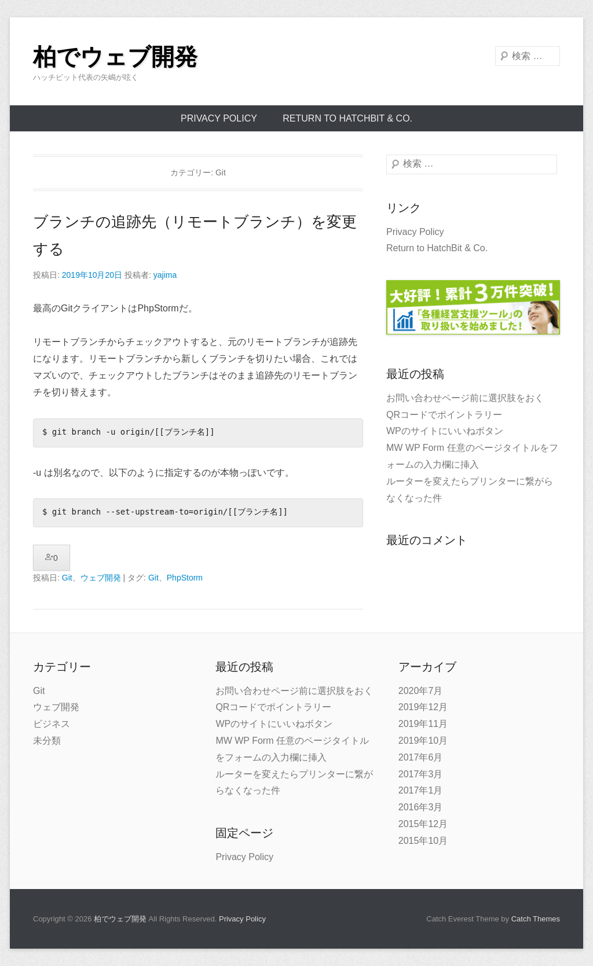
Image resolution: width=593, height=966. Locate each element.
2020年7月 (420, 691)
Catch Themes (535, 918)
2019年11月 (423, 724)
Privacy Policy (219, 118)
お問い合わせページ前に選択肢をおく (465, 398)
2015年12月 (423, 824)
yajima (165, 275)
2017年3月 (420, 774)
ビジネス (51, 724)
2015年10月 (423, 841)
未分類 (47, 740)
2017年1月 (420, 790)
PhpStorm (185, 577)
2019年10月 (423, 740)
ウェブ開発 (100, 577)
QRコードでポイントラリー (444, 415)
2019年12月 (423, 707)
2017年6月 (420, 757)
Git (67, 577)
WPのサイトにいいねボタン (444, 431)
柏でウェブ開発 (115, 56)
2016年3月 (420, 807)
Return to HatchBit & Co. (347, 118)
